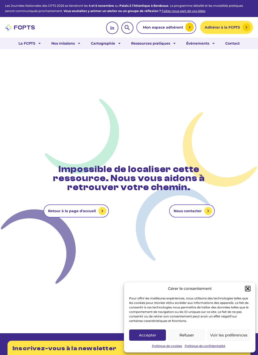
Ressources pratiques (153, 43)
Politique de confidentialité (205, 346)
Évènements (200, 43)
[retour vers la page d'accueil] (20, 27)
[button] (247, 288)
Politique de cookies (167, 346)
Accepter (147, 335)
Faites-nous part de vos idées (183, 11)
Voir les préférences (228, 335)
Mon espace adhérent (163, 27)
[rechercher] (127, 28)
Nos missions (66, 43)
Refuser (186, 335)
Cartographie (106, 43)
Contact (232, 43)
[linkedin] (112, 28)
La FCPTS (30, 43)
